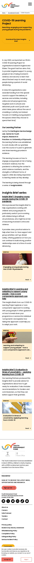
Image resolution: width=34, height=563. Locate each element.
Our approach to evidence (15, 13)
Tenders (4, 516)
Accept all (7, 559)
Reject (26, 559)
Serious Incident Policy (10, 539)
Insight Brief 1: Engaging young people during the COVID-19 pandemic (16, 199)
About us (5, 507)
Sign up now (8, 488)
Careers (4, 510)
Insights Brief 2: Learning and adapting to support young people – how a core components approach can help (15, 294)
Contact (5, 519)
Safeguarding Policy (9, 537)
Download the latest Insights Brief (16, 40)
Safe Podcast (6, 513)
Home (3, 13)
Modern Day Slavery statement (13, 528)
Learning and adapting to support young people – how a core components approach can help (16, 348)
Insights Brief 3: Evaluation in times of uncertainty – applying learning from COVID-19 (16, 372)
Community (8, 546)
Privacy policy (7, 525)
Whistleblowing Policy (9, 531)
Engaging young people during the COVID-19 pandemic (15, 268)
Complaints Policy (8, 534)
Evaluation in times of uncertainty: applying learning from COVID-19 (15, 418)
